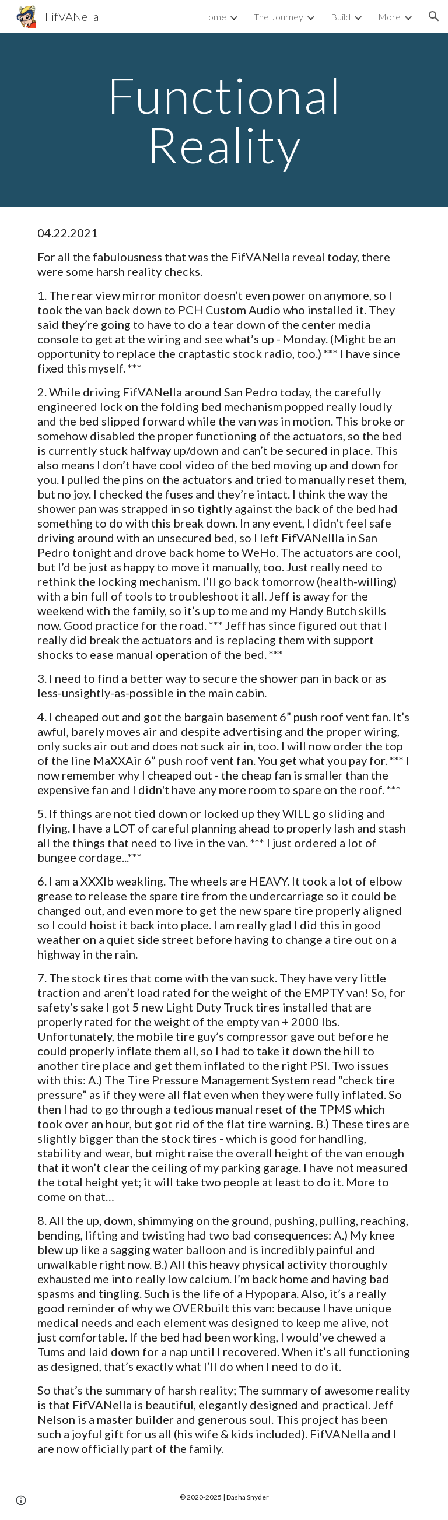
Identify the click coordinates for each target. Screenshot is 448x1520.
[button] (434, 16)
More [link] (389, 16)
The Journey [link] (278, 16)
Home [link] (213, 16)
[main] (224, 119)
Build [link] (341, 16)
